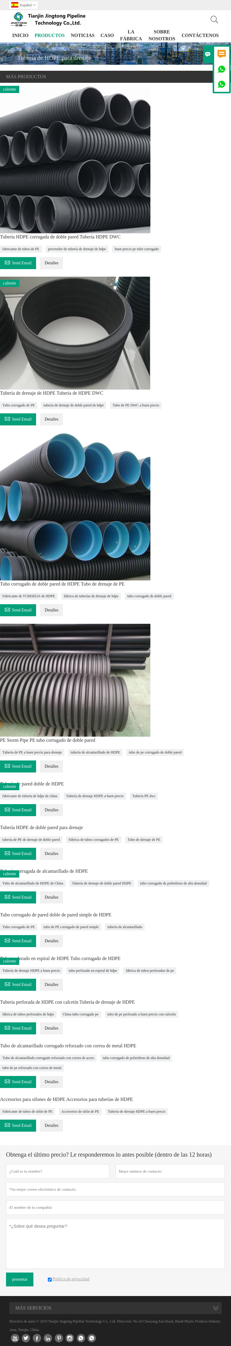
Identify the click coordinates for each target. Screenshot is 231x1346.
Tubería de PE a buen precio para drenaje (32, 752)
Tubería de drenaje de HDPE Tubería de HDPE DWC (51, 393)
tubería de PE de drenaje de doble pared (31, 840)
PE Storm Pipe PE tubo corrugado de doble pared (47, 740)
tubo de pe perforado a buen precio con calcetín (141, 1014)
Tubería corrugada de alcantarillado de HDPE (44, 871)
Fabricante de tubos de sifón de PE (27, 1111)
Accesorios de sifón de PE (80, 1111)
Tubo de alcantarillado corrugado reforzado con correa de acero (48, 1058)
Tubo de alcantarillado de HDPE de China (32, 883)
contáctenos (200, 35)
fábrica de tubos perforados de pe (150, 970)
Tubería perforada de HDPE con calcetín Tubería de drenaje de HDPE (67, 1002)
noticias (82, 35)
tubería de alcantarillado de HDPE (95, 752)
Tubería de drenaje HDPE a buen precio (95, 796)
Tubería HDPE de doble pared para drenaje (41, 827)
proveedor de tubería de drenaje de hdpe (77, 249)
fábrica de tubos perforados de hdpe (28, 1014)
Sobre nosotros (162, 35)
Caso (107, 35)
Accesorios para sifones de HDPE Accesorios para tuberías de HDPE (66, 1099)
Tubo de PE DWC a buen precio (135, 405)
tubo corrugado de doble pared (149, 596)
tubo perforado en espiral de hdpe (93, 970)
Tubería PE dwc (144, 796)
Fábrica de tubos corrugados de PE (94, 840)
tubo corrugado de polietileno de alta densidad (173, 883)
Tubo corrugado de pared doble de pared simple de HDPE (55, 914)
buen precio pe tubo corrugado (137, 249)
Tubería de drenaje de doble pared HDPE (101, 883)
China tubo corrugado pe (81, 1014)
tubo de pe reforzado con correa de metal (31, 1068)
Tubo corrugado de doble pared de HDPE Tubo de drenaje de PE (62, 583)
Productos (50, 35)
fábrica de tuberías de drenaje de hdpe (91, 596)
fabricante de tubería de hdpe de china (29, 796)
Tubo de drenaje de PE (144, 840)
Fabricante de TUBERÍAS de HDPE (28, 596)
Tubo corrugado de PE (18, 405)
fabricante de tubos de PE (20, 249)
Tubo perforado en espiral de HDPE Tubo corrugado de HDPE (60, 958)
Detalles (51, 263)
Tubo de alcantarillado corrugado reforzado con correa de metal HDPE (68, 1045)
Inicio (20, 35)
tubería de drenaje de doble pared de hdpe (74, 405)
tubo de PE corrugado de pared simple (71, 927)
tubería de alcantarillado (124, 927)
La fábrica (131, 35)
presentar (19, 1279)
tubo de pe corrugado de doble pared (155, 752)
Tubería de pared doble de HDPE (32, 783)
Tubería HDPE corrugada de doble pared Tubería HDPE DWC (60, 236)
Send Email (18, 262)
